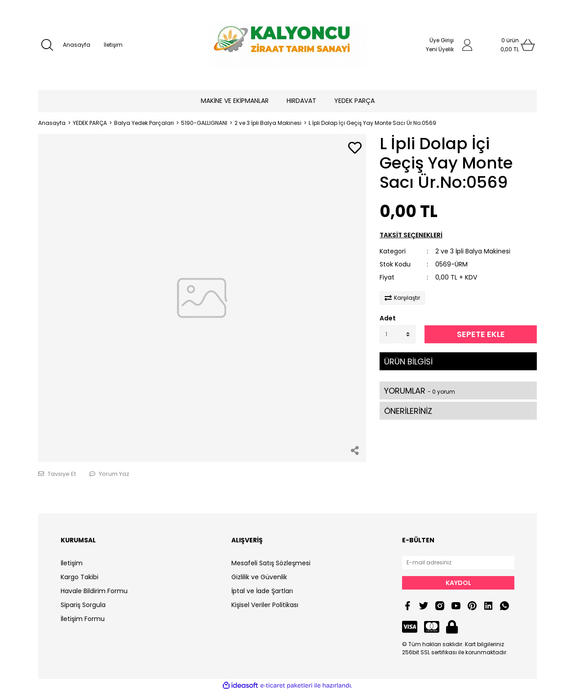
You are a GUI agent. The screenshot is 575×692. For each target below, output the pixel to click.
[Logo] (287, 44)
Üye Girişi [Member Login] (441, 40)
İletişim (113, 45)
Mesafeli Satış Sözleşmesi (270, 563)
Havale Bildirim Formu (94, 590)
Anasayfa (76, 45)
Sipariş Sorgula (83, 604)
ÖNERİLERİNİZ (408, 411)
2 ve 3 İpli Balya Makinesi (472, 251)
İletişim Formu (83, 618)
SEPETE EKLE (481, 334)
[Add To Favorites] (355, 148)
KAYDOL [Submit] (458, 582)
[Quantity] (398, 334)
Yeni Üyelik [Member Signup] (440, 49)
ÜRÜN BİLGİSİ (408, 361)
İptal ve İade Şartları (262, 590)
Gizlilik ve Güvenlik (259, 576)
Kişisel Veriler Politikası (264, 604)
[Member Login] (467, 45)
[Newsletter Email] (458, 562)
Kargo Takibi (79, 576)
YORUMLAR (419, 390)
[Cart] (510, 45)
